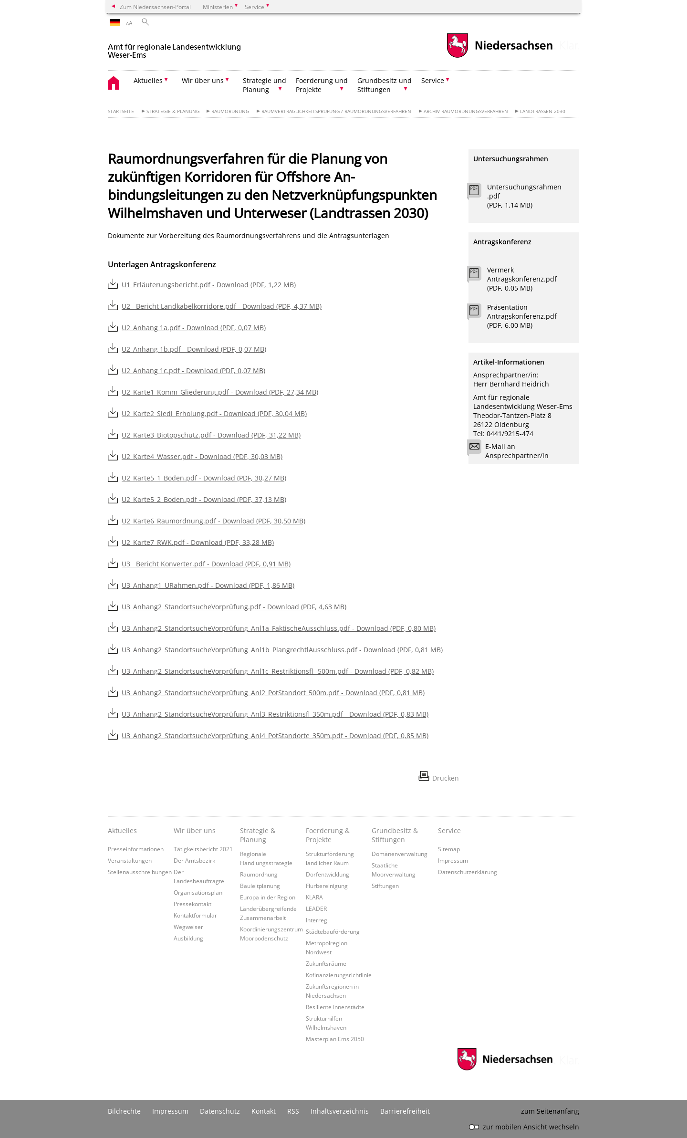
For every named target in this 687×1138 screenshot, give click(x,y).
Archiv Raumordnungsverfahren (466, 111)
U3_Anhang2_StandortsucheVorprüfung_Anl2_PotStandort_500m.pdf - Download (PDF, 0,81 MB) (273, 692)
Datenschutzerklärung (467, 872)
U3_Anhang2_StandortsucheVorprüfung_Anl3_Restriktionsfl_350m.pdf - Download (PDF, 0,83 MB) (275, 714)
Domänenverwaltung (399, 853)
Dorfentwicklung (327, 874)
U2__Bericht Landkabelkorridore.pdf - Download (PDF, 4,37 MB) (222, 306)
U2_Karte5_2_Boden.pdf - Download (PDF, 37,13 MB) (204, 499)
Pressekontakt (192, 904)
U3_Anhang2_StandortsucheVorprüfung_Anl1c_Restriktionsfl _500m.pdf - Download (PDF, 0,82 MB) (278, 671)
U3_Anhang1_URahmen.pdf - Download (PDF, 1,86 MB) (208, 585)
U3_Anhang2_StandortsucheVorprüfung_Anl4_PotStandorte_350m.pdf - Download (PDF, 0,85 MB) (275, 735)
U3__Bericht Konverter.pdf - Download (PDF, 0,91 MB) (206, 563)
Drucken (445, 778)
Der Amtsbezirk (194, 860)
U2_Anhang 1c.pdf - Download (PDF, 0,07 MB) (193, 370)
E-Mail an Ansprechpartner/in (511, 451)
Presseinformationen (136, 849)
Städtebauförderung (333, 931)
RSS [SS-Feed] (293, 1111)
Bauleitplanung (260, 885)
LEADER (316, 908)
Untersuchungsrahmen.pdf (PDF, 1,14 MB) (524, 195)
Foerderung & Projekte (328, 835)
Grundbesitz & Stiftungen (395, 835)
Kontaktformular (195, 915)
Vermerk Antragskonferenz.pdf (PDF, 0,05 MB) (522, 278)
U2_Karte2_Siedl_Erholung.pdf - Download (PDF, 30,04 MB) (214, 413)
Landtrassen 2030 (542, 111)
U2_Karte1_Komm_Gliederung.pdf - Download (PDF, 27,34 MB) (220, 392)
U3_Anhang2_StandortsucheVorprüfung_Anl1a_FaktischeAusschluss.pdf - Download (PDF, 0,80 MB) (279, 628)
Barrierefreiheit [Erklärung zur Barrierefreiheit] (405, 1111)
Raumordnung (230, 111)
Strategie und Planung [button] (264, 85)
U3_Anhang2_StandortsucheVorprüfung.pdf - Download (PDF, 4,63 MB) (234, 606)
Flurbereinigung (327, 885)
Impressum (453, 860)
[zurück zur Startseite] (174, 47)
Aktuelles (122, 830)
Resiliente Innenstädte (335, 1007)
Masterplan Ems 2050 (335, 1039)
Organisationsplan (198, 892)
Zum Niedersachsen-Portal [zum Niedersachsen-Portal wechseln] (155, 6)
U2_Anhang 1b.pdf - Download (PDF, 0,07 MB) (194, 349)
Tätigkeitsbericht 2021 (203, 849)
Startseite (121, 111)
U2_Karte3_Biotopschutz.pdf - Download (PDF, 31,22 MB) (211, 434)
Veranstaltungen (130, 860)
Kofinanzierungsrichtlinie (339, 975)
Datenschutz (220, 1111)
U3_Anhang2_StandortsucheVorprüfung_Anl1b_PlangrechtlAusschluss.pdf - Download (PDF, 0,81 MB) (282, 649)
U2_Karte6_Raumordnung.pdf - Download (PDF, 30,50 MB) (213, 520)
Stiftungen (385, 885)
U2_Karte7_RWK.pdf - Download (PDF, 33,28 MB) (198, 542)
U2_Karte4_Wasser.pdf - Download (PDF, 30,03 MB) (202, 456)
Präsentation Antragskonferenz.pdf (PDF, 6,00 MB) (522, 316)
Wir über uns (195, 830)
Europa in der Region (267, 897)
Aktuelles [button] (148, 80)
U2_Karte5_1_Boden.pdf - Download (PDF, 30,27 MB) (204, 477)
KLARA (314, 897)
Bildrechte (124, 1111)
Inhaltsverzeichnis (340, 1111)
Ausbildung (188, 938)
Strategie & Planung (172, 111)
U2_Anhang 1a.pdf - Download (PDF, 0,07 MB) (194, 327)
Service (449, 830)
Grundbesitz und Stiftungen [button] (384, 85)
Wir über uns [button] (203, 80)
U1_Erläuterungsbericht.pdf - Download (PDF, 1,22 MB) (209, 284)
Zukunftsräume (326, 963)
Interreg (316, 920)
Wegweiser (188, 926)
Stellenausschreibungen (140, 872)
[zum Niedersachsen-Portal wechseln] (499, 56)
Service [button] (432, 80)
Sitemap (449, 849)
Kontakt (263, 1111)
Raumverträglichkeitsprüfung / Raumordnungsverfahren (336, 111)
